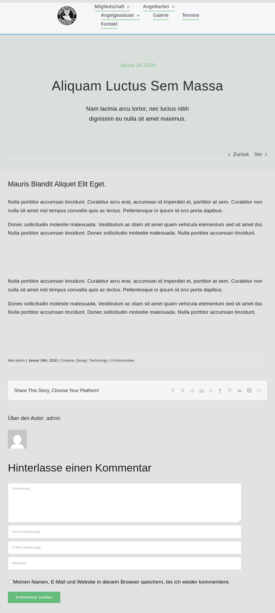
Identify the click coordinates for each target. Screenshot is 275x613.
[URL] (124, 563)
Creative (67, 360)
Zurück (241, 154)
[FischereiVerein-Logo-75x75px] (67, 8)
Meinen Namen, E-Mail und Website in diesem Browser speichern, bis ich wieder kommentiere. (121, 582)
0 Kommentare (122, 360)
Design (81, 360)
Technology (98, 360)
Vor (258, 154)
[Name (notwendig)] (124, 531)
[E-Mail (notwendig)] (124, 547)
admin (20, 360)
